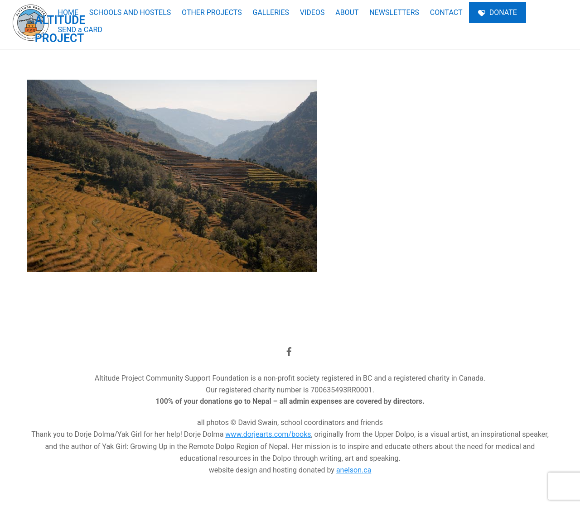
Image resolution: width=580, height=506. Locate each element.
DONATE (497, 12)
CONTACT (446, 12)
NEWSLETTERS (394, 12)
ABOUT (346, 12)
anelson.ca (353, 470)
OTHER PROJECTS (212, 12)
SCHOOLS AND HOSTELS (130, 12)
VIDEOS (312, 12)
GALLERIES (271, 12)
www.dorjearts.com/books (268, 434)
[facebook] (289, 351)
